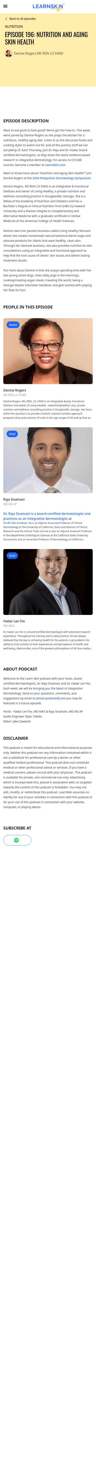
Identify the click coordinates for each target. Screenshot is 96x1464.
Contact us (48, 1334)
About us (48, 1316)
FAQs (47, 1325)
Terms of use (48, 1380)
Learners (48, 1343)
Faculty (48, 1352)
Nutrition (14, 27)
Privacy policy (48, 1398)
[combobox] (91, 7)
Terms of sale (48, 1389)
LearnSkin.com (72, 165)
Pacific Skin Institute (50, 519)
